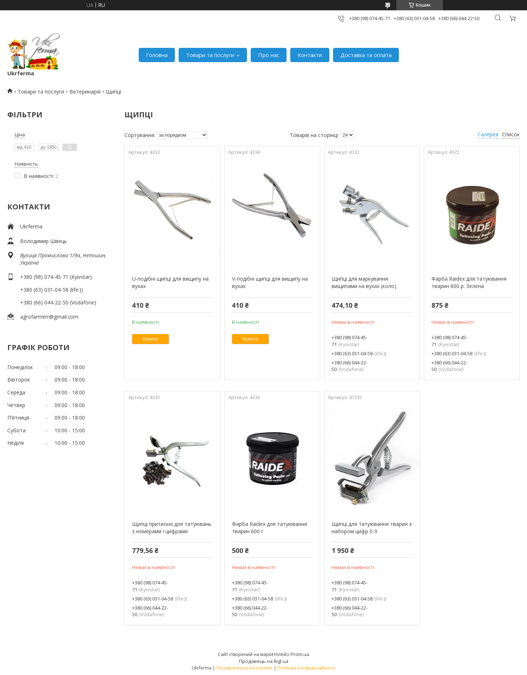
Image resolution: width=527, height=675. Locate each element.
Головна (157, 54)
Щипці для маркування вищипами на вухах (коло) (364, 282)
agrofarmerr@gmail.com (49, 316)
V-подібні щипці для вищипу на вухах (270, 282)
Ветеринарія (85, 91)
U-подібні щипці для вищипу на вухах (170, 282)
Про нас (268, 54)
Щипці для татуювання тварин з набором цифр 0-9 (372, 527)
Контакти (310, 54)
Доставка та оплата (366, 54)
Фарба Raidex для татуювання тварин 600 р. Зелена (469, 282)
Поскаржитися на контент (244, 668)
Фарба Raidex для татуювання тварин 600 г (269, 527)
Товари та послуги (210, 54)
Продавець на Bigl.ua (263, 661)
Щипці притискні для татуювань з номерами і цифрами (172, 527)
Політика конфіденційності (306, 668)
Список (511, 134)
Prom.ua (300, 654)
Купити (150, 339)
